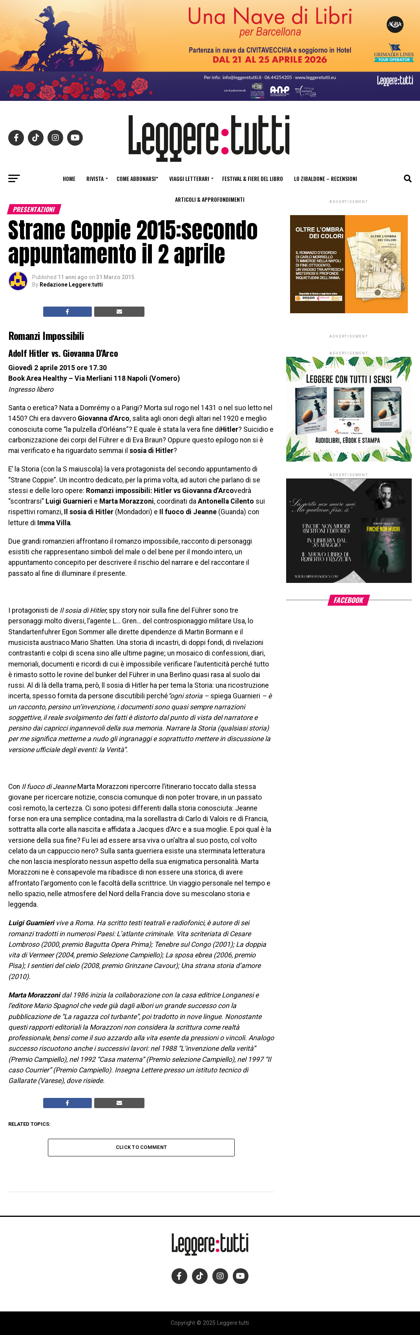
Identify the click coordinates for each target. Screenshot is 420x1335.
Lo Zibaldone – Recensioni (325, 178)
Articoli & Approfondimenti (210, 199)
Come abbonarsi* (137, 178)
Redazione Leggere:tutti (71, 284)
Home (69, 178)
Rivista (95, 178)
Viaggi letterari (189, 178)
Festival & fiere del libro (252, 178)
